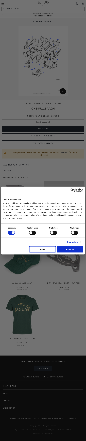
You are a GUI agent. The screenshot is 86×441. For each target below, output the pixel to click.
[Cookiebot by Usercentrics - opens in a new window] (72, 190)
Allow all (70, 249)
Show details (72, 242)
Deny (42, 249)
